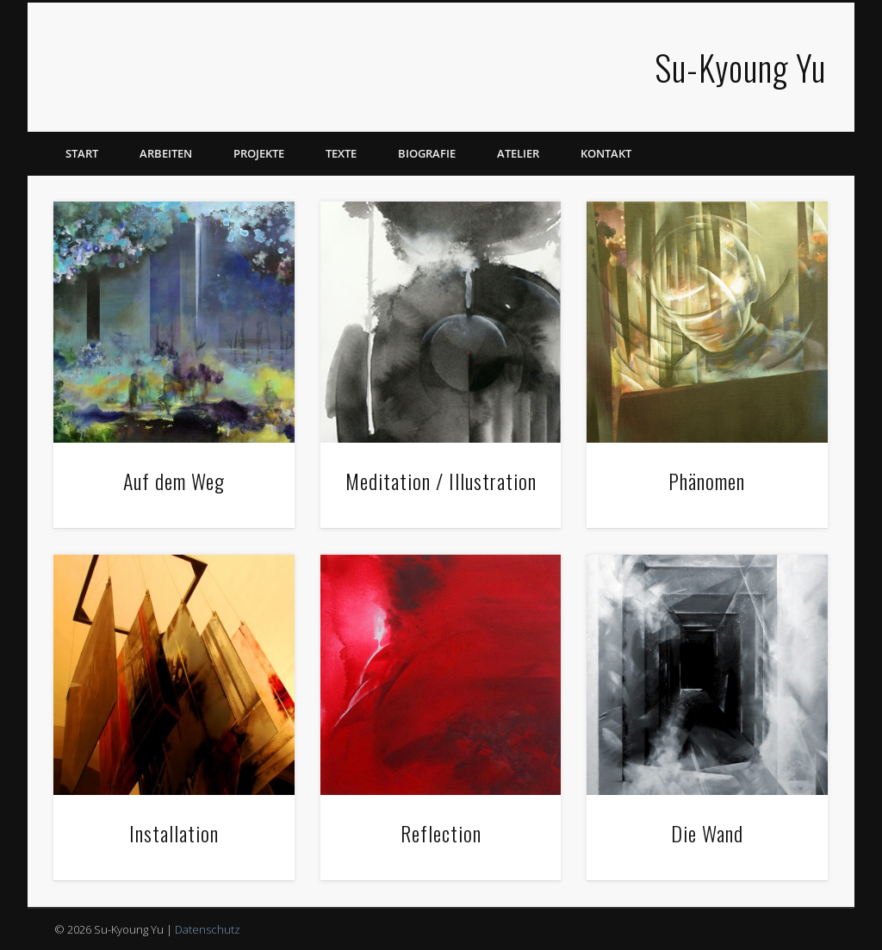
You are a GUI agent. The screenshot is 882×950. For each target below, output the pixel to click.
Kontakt (606, 153)
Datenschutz (207, 929)
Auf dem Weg (174, 480)
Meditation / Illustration (441, 480)
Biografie (427, 153)
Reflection (441, 832)
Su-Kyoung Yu (740, 67)
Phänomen (706, 480)
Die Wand (707, 832)
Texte (341, 153)
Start (81, 153)
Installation (174, 832)
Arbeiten (166, 153)
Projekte (258, 153)
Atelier (518, 153)
